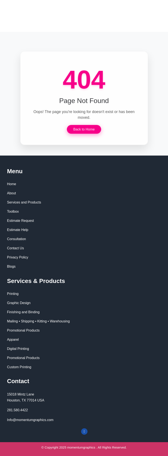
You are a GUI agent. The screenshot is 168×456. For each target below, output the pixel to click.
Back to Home (84, 129)
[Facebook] (84, 431)
